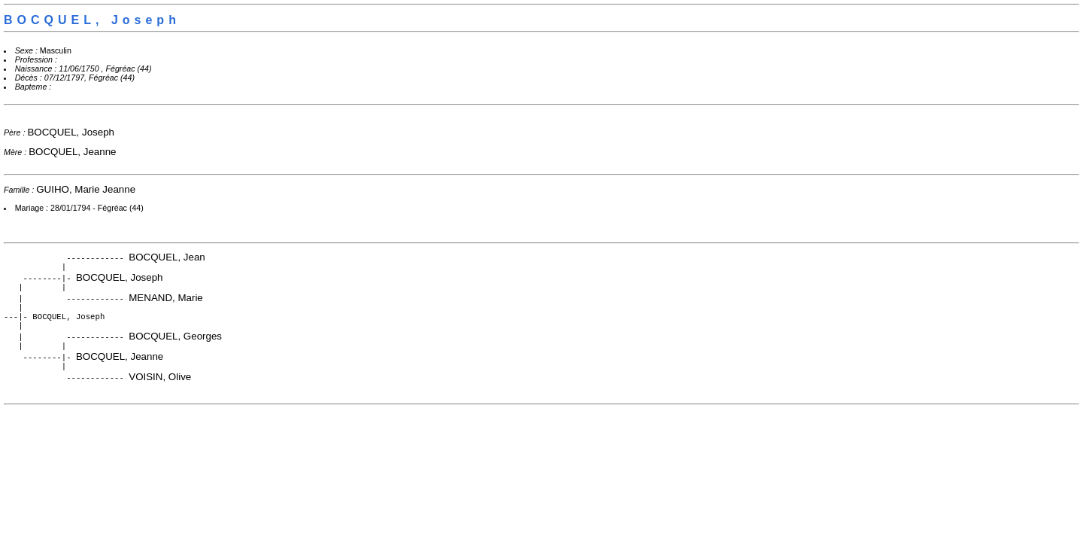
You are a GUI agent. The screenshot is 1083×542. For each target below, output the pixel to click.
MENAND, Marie (166, 300)
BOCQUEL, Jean (167, 257)
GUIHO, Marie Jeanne (85, 189)
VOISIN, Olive (160, 387)
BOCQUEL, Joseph (70, 132)
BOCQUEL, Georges (175, 343)
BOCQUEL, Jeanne (72, 151)
